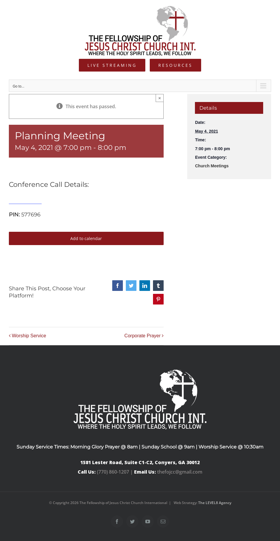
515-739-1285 (25, 200)
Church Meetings (212, 165)
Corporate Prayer (142, 335)
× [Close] (159, 98)
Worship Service (29, 335)
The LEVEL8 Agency (214, 502)
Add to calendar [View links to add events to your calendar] (86, 238)
